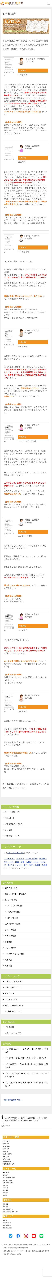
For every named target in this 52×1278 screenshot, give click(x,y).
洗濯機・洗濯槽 (40, 865)
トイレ (36, 862)
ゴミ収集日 (9, 1027)
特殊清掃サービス (12, 836)
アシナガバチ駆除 (14, 906)
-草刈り (5, 1195)
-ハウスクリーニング (9, 1182)
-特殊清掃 (5, 1185)
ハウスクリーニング (15, 853)
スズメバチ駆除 (13, 912)
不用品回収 (9, 818)
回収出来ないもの (14, 1011)
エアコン (20, 859)
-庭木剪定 (5, 1193)
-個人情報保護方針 (8, 1209)
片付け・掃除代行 (12, 812)
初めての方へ (6, 1144)
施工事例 (5, 1151)
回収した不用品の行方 (14, 1005)
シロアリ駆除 (10, 930)
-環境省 (5, 1220)
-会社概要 (5, 1204)
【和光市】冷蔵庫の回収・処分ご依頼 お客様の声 (25, 1058)
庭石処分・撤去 (11, 888)
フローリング (9, 859)
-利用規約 (5, 1206)
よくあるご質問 (11, 999)
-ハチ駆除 (5, 1187)
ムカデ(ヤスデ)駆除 (12, 924)
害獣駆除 (8, 942)
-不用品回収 (6, 1172)
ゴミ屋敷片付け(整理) (13, 824)
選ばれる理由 (6, 1146)
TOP (25, 1119)
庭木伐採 (8, 960)
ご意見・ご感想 (7, 1154)
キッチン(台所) (31, 859)
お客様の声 (6, 1149)
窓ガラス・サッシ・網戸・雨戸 (20, 865)
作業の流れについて (13, 987)
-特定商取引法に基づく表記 (10, 1211)
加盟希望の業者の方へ (13, 1100)
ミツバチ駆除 (12, 918)
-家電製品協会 (7, 1225)
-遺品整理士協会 (7, 1228)
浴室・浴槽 (19, 862)
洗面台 (29, 862)
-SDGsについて (7, 1223)
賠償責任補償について (9, 1161)
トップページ (6, 1141)
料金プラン (9, 993)
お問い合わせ (6, 1159)
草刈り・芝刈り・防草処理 (16, 894)
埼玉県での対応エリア (14, 981)
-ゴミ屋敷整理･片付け (9, 1177)
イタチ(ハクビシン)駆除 (14, 954)
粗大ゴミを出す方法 (13, 1033)
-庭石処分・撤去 (7, 1180)
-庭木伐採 (5, 1190)
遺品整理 (8, 830)
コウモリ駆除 (10, 948)
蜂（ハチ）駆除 (11, 900)
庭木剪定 (8, 966)
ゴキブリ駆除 (10, 936)
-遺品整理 (5, 1175)
